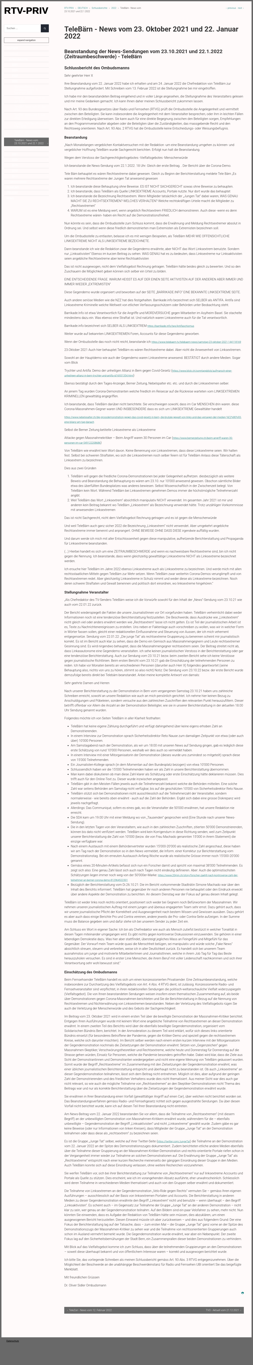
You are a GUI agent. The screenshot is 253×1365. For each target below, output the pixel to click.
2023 (15, 75)
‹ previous (231, 8)
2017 (15, 176)
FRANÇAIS (13, 187)
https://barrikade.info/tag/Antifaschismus (176, 326)
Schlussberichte (99, 8)
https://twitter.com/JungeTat (178, 1146)
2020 (15, 159)
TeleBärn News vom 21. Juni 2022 (30, 108)
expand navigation (26, 40)
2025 (15, 64)
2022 (113, 8)
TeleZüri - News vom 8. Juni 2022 (29, 116)
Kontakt (13, 53)
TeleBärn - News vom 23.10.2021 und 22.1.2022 (29, 142)
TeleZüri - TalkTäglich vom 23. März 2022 (31, 125)
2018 (15, 170)
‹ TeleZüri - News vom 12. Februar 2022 (89, 1315)
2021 (15, 154)
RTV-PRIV (69, 8)
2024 (15, 70)
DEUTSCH (83, 8)
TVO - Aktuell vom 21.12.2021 (31, 148)
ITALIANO (12, 192)
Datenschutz (12, 1346)
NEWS (10, 198)
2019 (15, 165)
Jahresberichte (18, 181)
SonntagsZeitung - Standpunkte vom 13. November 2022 (26, 89)
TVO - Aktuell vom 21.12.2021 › (223, 1315)
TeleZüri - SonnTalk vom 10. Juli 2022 (29, 100)
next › (241, 8)
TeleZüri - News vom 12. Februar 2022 (27, 133)
